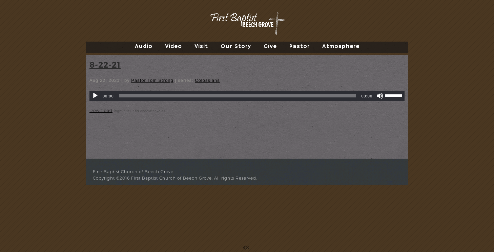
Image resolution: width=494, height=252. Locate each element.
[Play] (95, 95)
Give (270, 46)
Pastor (299, 46)
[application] (247, 96)
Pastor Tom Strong (152, 80)
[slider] (237, 95)
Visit (201, 46)
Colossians (207, 80)
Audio (143, 46)
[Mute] (379, 95)
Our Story (236, 46)
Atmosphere (340, 46)
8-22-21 (105, 64)
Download (100, 110)
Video (173, 46)
